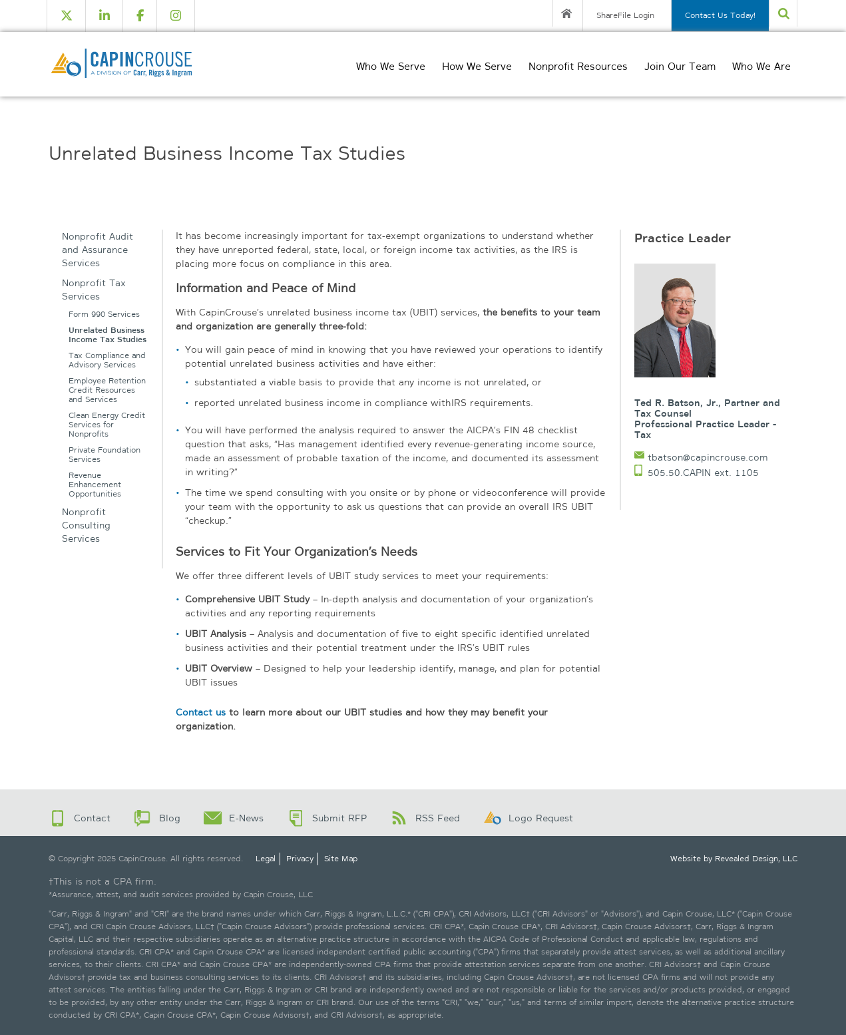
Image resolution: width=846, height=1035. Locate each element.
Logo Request (541, 818)
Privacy (300, 858)
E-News (246, 818)
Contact (92, 818)
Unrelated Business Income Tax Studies (107, 335)
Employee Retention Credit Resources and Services (107, 390)
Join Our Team (680, 66)
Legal (266, 858)
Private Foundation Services (104, 455)
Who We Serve (390, 66)
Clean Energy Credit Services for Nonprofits (107, 425)
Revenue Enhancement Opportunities (95, 485)
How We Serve (477, 66)
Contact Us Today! (720, 15)
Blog (169, 818)
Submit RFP (339, 818)
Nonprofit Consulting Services (86, 525)
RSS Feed (437, 818)
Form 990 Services (104, 314)
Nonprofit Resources (578, 66)
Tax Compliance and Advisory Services (107, 360)
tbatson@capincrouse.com (708, 457)
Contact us (201, 712)
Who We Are (761, 66)
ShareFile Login (625, 15)
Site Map (340, 858)
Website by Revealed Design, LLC (733, 858)
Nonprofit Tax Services (94, 289)
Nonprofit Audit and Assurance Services (97, 249)
